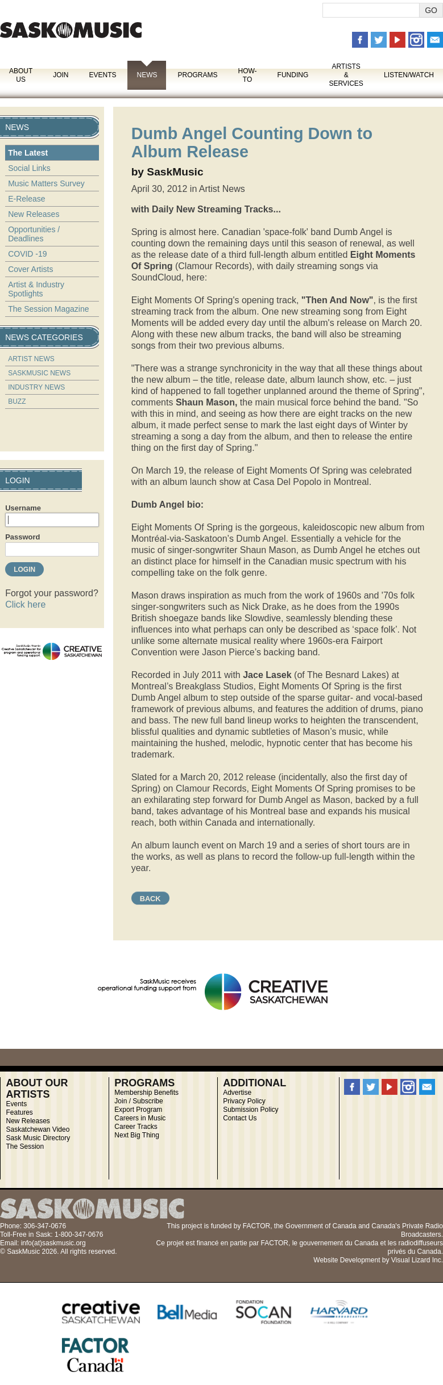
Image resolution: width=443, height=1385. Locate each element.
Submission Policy (250, 1110)
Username (23, 508)
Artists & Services (346, 74)
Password (22, 537)
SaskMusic (71, 29)
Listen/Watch (409, 75)
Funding (293, 75)
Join (60, 75)
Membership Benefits (146, 1093)
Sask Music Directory (38, 1138)
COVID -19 (27, 253)
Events (102, 75)
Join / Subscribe (138, 1101)
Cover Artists (30, 269)
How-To (247, 75)
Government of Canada (321, 1226)
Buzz (17, 401)
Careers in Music (139, 1118)
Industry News (36, 387)
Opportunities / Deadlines (34, 234)
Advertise (237, 1093)
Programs (197, 75)
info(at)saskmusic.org (53, 1243)
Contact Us (239, 1118)
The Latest (28, 152)
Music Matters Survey (46, 183)
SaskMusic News (39, 373)
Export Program (138, 1110)
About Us (20, 75)
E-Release (26, 198)
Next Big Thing (136, 1135)
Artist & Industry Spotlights (36, 289)
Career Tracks (135, 1127)
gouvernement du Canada (338, 1243)
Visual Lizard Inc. (417, 1260)
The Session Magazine (48, 308)
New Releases (33, 214)
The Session (25, 1146)
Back (150, 898)
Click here (25, 604)
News (146, 75)
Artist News (31, 359)
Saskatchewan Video (37, 1129)
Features (19, 1112)
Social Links (29, 168)
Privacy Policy (244, 1101)
